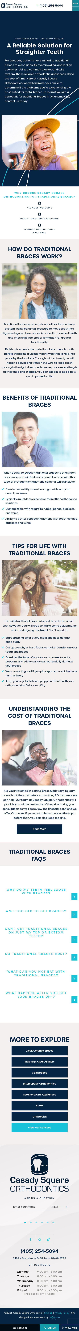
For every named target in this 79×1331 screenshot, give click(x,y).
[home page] (14, 5)
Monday (23, 1271)
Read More (39, 829)
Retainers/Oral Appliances (39, 1094)
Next (59, 1207)
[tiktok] (48, 1239)
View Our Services (39, 1127)
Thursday (23, 1285)
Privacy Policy (62, 1313)
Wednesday (25, 1281)
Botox (39, 1105)
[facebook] (30, 1239)
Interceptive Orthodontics (39, 1083)
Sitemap (48, 1313)
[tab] (25, 1222)
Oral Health (40, 1116)
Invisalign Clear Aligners (40, 1061)
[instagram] (39, 1239)
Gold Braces (39, 1072)
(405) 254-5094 (49, 5)
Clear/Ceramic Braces (39, 1050)
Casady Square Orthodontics (52, 800)
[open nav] (75, 6)
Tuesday (23, 1276)
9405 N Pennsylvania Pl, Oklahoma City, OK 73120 (39, 1258)
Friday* (22, 1290)
